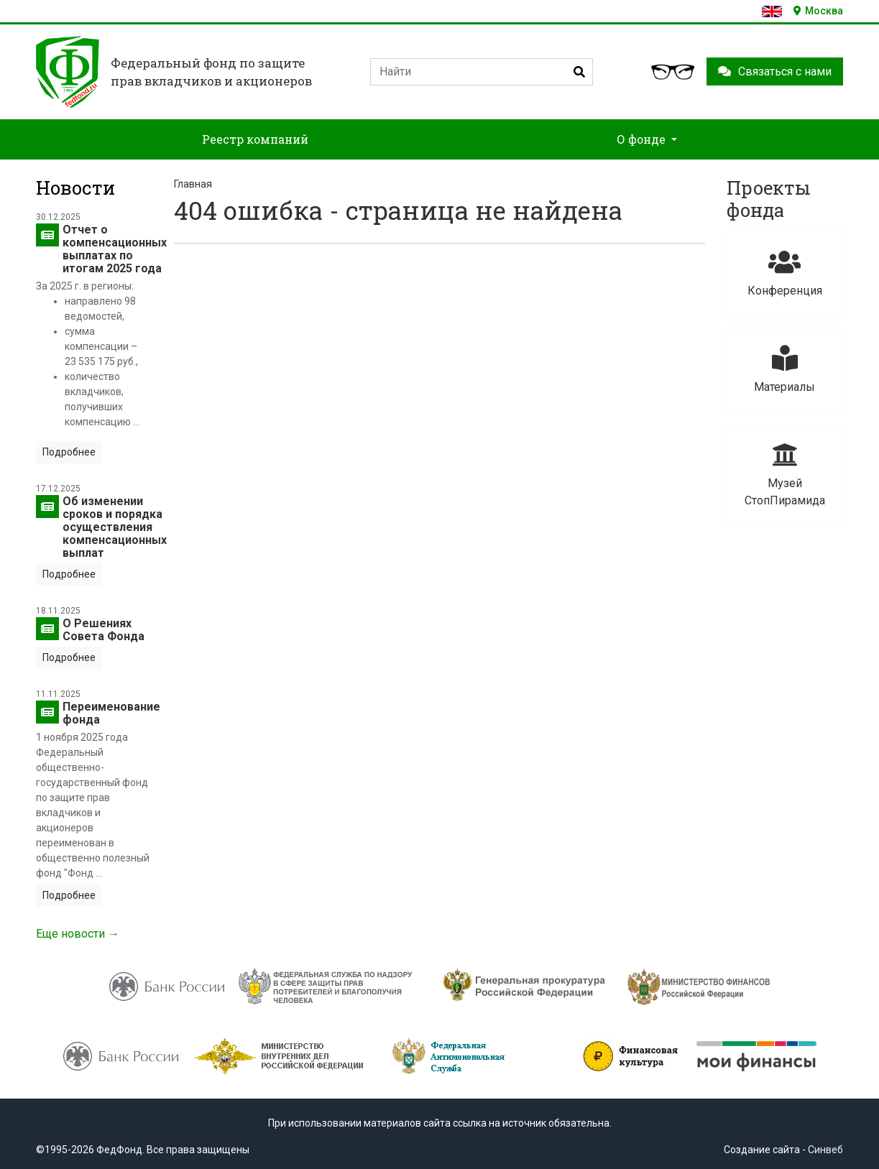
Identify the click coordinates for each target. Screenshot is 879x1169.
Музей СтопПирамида (785, 474)
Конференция (785, 273)
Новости (75, 187)
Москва (818, 11)
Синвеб (825, 1149)
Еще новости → (77, 934)
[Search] (481, 72)
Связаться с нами (775, 71)
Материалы (785, 370)
